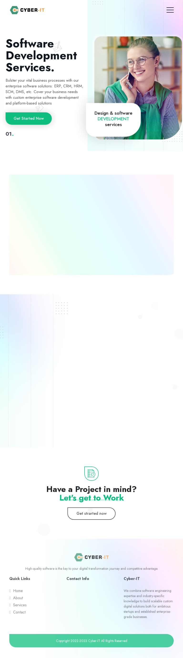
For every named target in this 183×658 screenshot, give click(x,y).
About (18, 599)
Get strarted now (91, 513)
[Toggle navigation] (170, 9)
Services (20, 606)
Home (18, 592)
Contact (19, 613)
